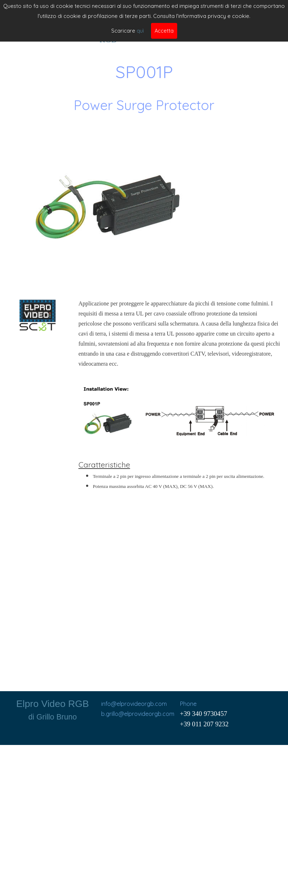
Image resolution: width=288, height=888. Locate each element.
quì (140, 30)
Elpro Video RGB (52, 703)
